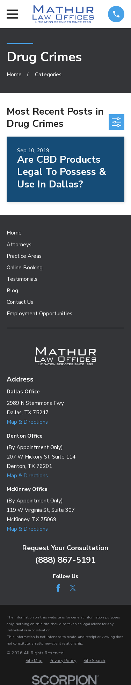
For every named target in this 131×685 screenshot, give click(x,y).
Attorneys (19, 244)
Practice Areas (24, 256)
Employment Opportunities (39, 313)
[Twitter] (73, 588)
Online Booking (25, 267)
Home (14, 232)
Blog (12, 290)
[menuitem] (34, 661)
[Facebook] (58, 588)
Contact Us (20, 302)
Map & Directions (27, 421)
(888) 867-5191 (65, 559)
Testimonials (22, 279)
